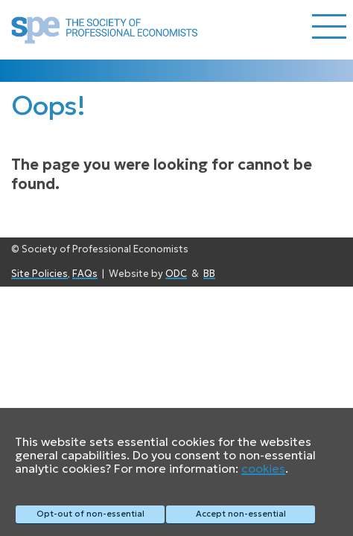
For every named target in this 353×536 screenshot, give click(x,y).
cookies (263, 468)
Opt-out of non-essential (90, 513)
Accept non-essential (241, 513)
